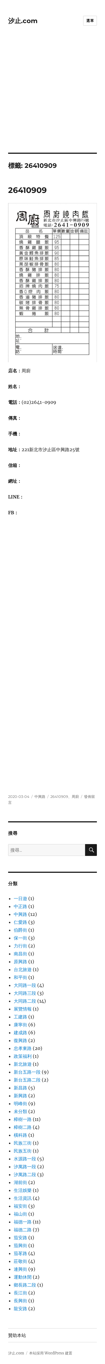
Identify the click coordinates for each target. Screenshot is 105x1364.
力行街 (20, 946)
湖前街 (20, 1182)
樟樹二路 (23, 1127)
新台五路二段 (27, 1080)
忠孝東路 (23, 1048)
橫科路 (20, 1135)
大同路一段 (25, 985)
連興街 (20, 1269)
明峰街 (20, 1103)
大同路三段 (25, 993)
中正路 (20, 906)
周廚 (75, 796)
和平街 (20, 977)
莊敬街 (20, 1261)
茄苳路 (20, 1253)
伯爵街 (20, 930)
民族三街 (23, 1143)
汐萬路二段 (25, 1174)
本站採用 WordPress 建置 (50, 1353)
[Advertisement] (52, 97)
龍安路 (20, 1308)
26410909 (27, 190)
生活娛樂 (23, 1190)
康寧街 (20, 1024)
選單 (90, 20)
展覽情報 (23, 1009)
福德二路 (23, 1229)
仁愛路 (20, 922)
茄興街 (20, 1245)
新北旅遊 (23, 1064)
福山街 (20, 1214)
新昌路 (20, 1088)
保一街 (20, 938)
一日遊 (20, 898)
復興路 (20, 1040)
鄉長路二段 (25, 1285)
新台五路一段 (27, 1072)
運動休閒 (23, 1277)
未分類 (20, 1111)
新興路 (20, 1095)
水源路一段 (25, 1158)
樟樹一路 (23, 1119)
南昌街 (20, 953)
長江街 (20, 1293)
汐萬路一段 (25, 1166)
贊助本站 (17, 1335)
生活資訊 (23, 1198)
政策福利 (23, 1056)
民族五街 (23, 1151)
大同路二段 (25, 1001)
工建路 (20, 1017)
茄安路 (20, 1237)
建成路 (20, 1032)
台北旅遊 (23, 969)
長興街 (20, 1300)
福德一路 (23, 1222)
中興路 (39, 796)
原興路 (20, 961)
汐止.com (23, 21)
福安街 (20, 1206)
